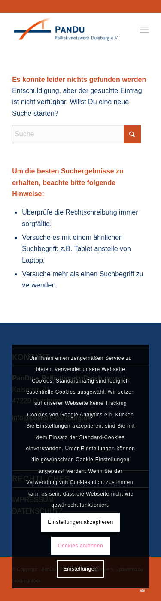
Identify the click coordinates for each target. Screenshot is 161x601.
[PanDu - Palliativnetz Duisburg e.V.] (67, 29)
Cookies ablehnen (80, 546)
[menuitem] (144, 29)
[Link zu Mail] (142, 590)
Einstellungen (81, 569)
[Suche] (76, 134)
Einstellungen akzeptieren (80, 522)
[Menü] (144, 29)
